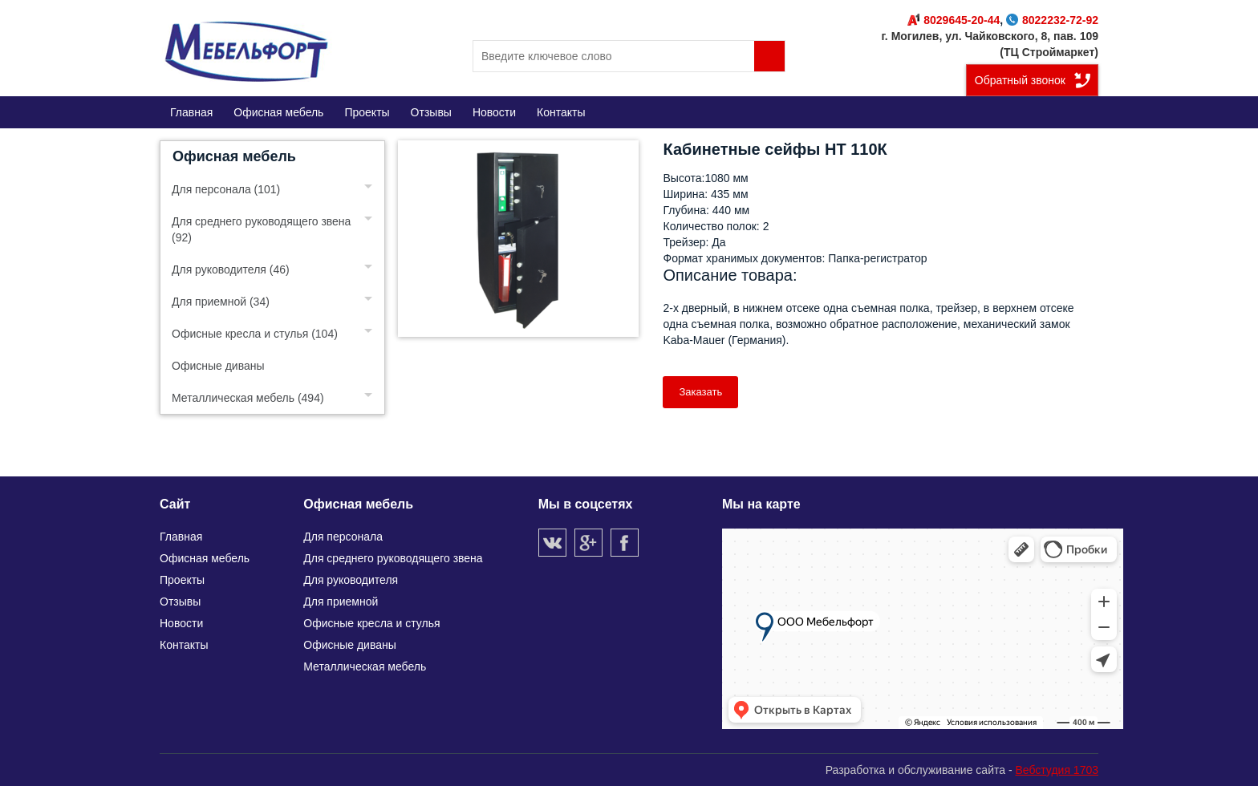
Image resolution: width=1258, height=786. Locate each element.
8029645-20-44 (953, 20)
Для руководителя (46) (231, 269)
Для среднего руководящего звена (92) (261, 229)
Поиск (769, 56)
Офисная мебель (234, 156)
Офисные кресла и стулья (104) (255, 333)
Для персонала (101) (226, 189)
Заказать (700, 392)
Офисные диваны (218, 365)
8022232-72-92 (1052, 20)
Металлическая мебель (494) (248, 397)
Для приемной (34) (221, 301)
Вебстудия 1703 (1056, 770)
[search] (629, 56)
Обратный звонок (1020, 80)
